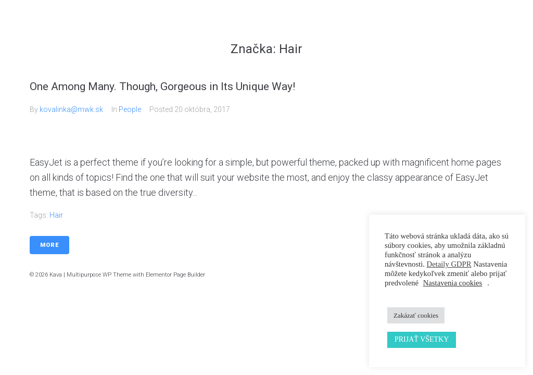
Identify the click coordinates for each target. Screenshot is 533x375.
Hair (56, 215)
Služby (334, 26)
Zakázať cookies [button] (416, 315)
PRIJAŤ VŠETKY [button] (422, 339)
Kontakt (461, 26)
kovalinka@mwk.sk (71, 109)
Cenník (503, 26)
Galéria (377, 26)
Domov (292, 26)
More (49, 245)
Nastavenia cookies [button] (453, 283)
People (130, 109)
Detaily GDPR (449, 264)
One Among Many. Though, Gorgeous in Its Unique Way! (162, 86)
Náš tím (419, 26)
